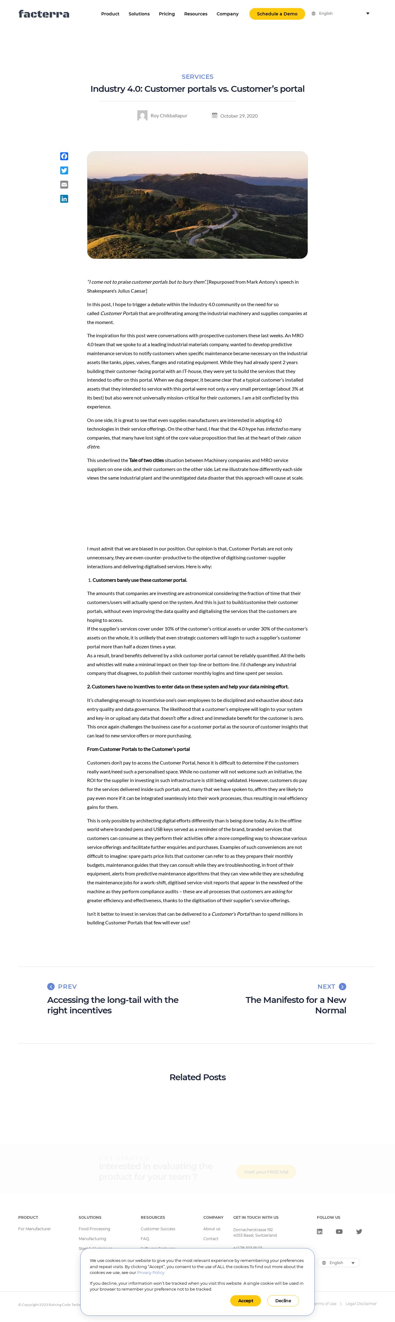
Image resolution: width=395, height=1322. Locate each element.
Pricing (167, 14)
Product (110, 14)
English (326, 13)
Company (228, 14)
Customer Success (158, 1229)
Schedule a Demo (277, 14)
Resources (195, 14)
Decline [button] (283, 1301)
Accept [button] (245, 1301)
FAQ (145, 1239)
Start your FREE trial (266, 1174)
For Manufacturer (34, 1229)
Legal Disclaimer (361, 1304)
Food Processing (94, 1229)
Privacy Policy (150, 1272)
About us (211, 1229)
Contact (210, 1239)
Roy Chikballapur (162, 115)
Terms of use (324, 1304)
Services (198, 76)
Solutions (139, 14)
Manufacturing (92, 1239)
